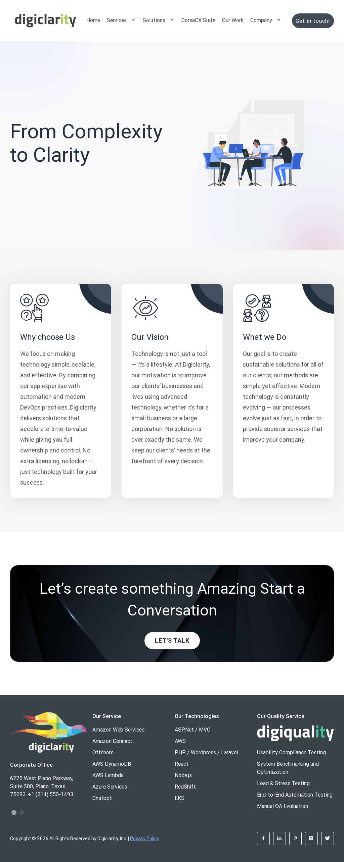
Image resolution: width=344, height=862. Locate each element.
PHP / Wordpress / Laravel (206, 752)
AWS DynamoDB (111, 763)
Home (93, 20)
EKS (179, 798)
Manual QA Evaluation (282, 806)
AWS (180, 741)
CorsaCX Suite (198, 20)
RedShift (185, 786)
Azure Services (109, 786)
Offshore (103, 752)
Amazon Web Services (118, 729)
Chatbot (102, 798)
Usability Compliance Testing (291, 752)
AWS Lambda (108, 775)
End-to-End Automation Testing (295, 794)
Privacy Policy (144, 839)
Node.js (183, 775)
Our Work (233, 20)
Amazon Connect (112, 741)
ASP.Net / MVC (192, 729)
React (181, 763)
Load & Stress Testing (283, 783)
